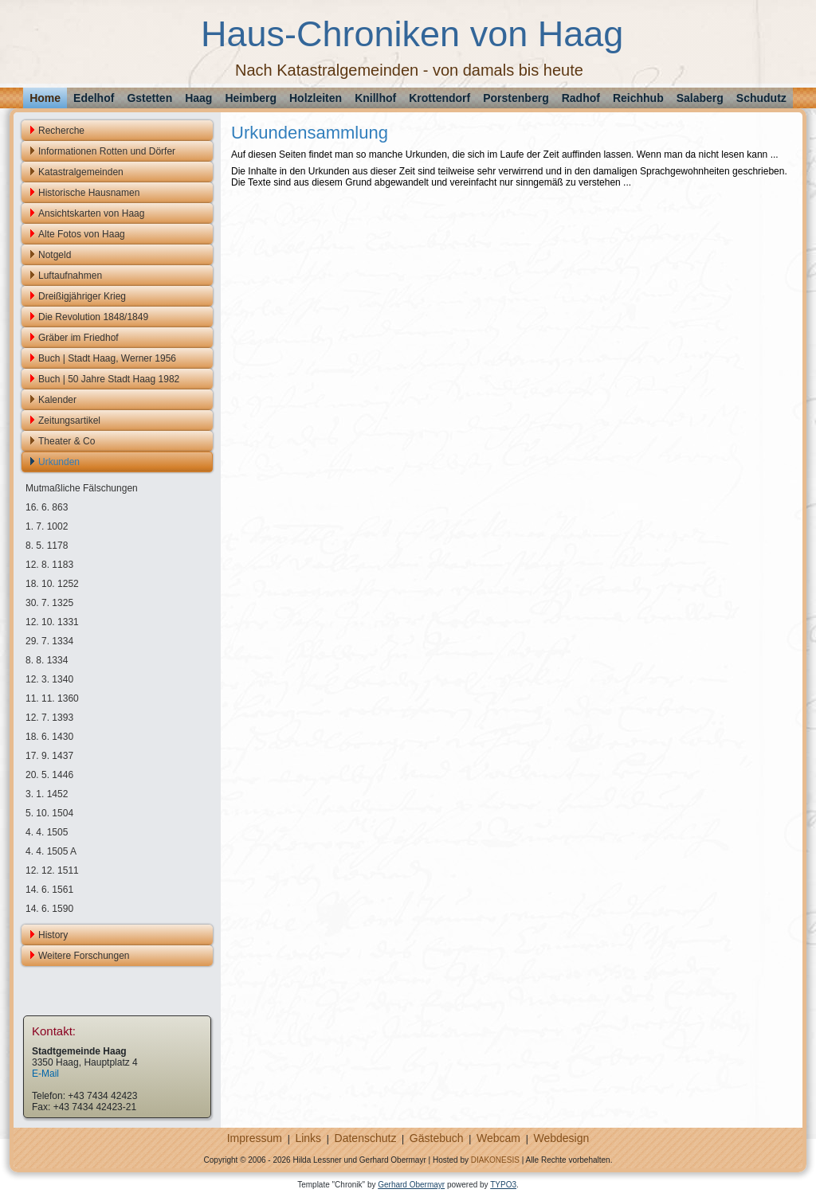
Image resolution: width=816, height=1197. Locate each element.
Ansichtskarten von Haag (91, 213)
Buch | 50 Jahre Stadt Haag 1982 (108, 379)
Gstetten (149, 98)
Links (308, 1138)
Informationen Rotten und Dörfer (106, 151)
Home (45, 98)
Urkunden (59, 461)
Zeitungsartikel (69, 420)
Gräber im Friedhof (78, 337)
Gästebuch (437, 1138)
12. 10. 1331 (52, 622)
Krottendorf (439, 98)
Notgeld (54, 254)
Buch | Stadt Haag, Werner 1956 (107, 358)
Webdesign (561, 1138)
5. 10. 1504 (49, 813)
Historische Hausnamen (88, 192)
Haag (198, 98)
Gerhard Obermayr (411, 1184)
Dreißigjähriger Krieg (82, 296)
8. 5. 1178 (47, 545)
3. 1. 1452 (47, 794)
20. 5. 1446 (49, 774)
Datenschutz (366, 1138)
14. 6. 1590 (49, 908)
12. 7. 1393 (49, 717)
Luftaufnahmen (70, 275)
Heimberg (251, 98)
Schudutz (761, 98)
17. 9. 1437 (49, 755)
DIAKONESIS (495, 1160)
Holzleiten (315, 98)
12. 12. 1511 (52, 870)
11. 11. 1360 (52, 698)
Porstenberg (515, 98)
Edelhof (93, 98)
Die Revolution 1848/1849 (93, 317)
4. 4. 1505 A (51, 851)
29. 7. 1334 (49, 641)
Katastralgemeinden (81, 172)
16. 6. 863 (47, 507)
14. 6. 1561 (49, 889)
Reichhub (638, 98)
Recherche (61, 130)
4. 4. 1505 (47, 832)
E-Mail (45, 1073)
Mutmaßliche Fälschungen (82, 488)
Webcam (498, 1138)
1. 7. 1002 (47, 526)
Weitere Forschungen (84, 955)
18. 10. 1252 (52, 583)
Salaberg (700, 98)
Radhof (581, 98)
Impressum (254, 1138)
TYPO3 (503, 1184)
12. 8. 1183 (49, 564)
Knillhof (375, 98)
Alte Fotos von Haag (81, 234)
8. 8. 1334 (47, 660)
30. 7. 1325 (49, 602)
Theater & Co (66, 441)
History (53, 935)
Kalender (57, 399)
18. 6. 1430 (49, 736)
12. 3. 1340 (49, 679)
